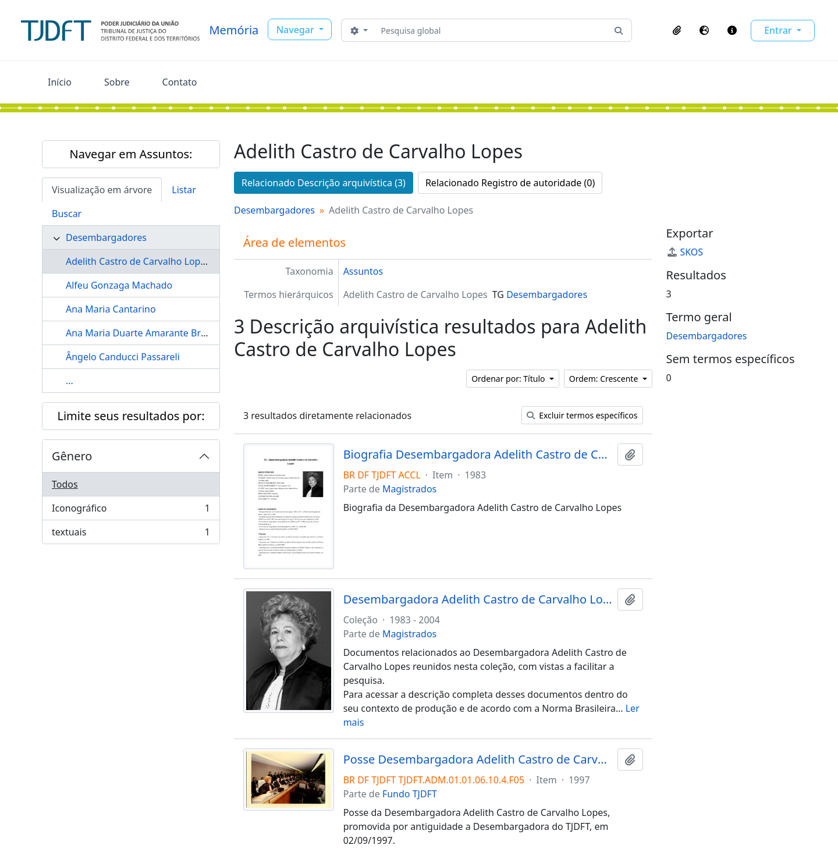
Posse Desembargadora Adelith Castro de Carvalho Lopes (478, 759)
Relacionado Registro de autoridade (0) (510, 182)
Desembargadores (106, 237)
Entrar (779, 30)
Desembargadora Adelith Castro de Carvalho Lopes (478, 599)
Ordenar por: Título (509, 378)
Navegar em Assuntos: (131, 154)
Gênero (72, 456)
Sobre (117, 82)
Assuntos (363, 271)
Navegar (296, 29)
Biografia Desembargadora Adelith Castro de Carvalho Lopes (478, 455)
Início (60, 82)
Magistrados (409, 488)
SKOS (685, 252)
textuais (130, 534)
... (69, 380)
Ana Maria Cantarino (111, 309)
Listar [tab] (184, 189)
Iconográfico (130, 510)
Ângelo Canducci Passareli (123, 356)
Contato (179, 82)
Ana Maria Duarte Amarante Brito (139, 332)
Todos (65, 484)
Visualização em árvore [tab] (102, 189)
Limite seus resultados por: (130, 416)
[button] (676, 30)
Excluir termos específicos (582, 415)
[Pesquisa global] (491, 30)
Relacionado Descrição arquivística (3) (324, 182)
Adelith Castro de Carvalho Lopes (138, 261)
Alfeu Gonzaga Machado (119, 285)
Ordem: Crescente (604, 378)
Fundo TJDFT (409, 793)
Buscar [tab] (66, 213)
